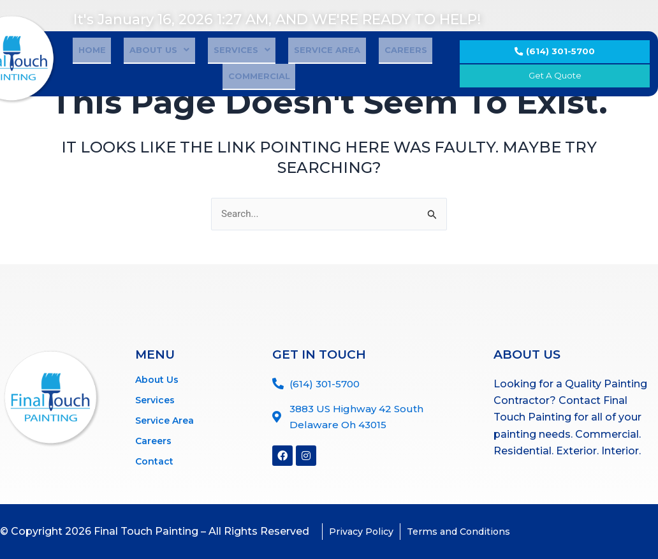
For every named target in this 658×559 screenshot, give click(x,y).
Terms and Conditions (472, 531)
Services (210, 67)
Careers (352, 67)
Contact (154, 458)
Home (83, 67)
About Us (140, 67)
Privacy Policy (365, 531)
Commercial (417, 67)
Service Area (285, 67)
